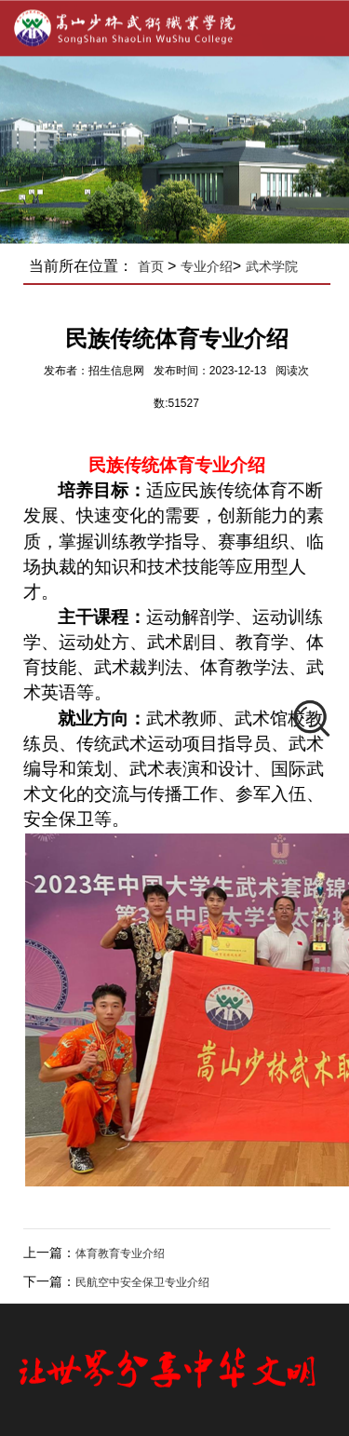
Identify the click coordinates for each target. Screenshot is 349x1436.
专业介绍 (213, 266)
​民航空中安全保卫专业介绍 (148, 1282)
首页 (156, 266)
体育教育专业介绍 (125, 1253)
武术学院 (277, 266)
